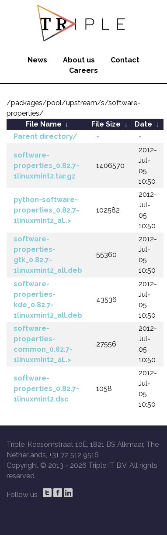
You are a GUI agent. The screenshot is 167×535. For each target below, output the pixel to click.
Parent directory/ (45, 136)
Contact (125, 60)
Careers (83, 70)
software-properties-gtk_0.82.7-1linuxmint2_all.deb (48, 254)
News (37, 60)
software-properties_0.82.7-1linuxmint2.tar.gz (46, 165)
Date (143, 124)
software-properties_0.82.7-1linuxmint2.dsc (46, 388)
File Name (44, 124)
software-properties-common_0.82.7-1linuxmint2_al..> (43, 344)
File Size (106, 124)
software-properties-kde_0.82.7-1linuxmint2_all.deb (48, 299)
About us (79, 60)
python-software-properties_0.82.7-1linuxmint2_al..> (46, 210)
